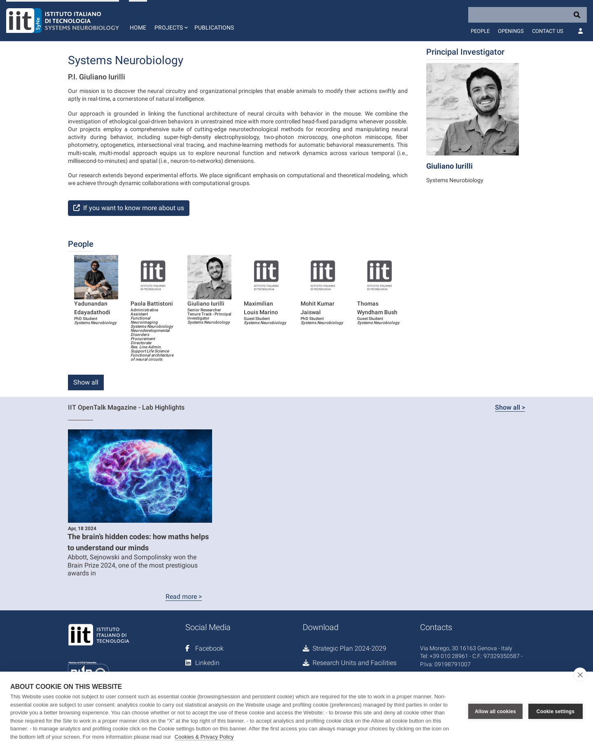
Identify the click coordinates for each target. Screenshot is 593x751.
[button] (170, 20)
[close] (580, 674)
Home (138, 27)
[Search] (527, 15)
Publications (214, 27)
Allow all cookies (495, 711)
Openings (511, 31)
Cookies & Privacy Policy (204, 737)
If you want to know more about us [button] (128, 208)
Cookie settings (555, 711)
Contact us (547, 31)
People (480, 31)
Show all (85, 382)
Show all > (510, 407)
